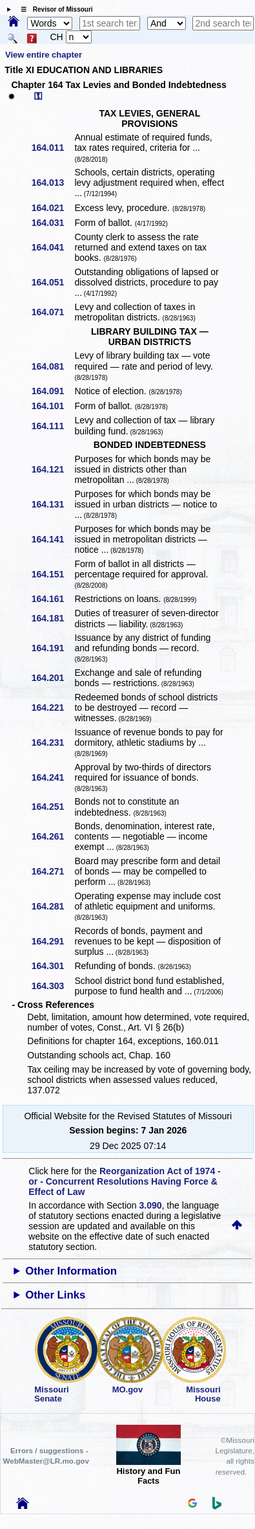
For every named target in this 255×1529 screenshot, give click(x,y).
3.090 (150, 1205)
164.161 (53, 599)
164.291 (53, 941)
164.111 (53, 426)
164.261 (53, 836)
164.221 (53, 707)
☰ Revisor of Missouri (53, 9)
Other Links (55, 1295)
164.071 (53, 312)
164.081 (53, 366)
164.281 (53, 906)
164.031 (53, 223)
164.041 (53, 247)
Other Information (71, 1271)
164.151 (53, 574)
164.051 (53, 282)
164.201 (53, 678)
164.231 (53, 742)
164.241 (53, 777)
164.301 (53, 966)
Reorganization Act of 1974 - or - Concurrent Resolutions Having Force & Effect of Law (124, 1181)
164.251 (53, 806)
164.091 (53, 391)
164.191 (53, 648)
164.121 (53, 469)
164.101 (53, 406)
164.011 (53, 147)
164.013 (53, 182)
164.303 (53, 986)
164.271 (53, 871)
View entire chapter (43, 55)
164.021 (53, 208)
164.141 (53, 539)
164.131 (53, 504)
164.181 (53, 618)
